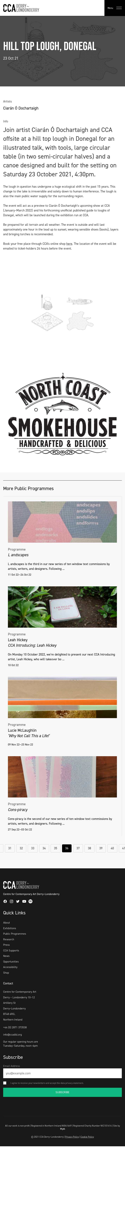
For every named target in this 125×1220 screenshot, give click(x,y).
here (69, 244)
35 (55, 848)
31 (9, 848)
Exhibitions (9, 928)
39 (100, 848)
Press (6, 945)
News (6, 956)
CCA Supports (11, 950)
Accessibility (10, 967)
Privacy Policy (72, 1136)
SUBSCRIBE (62, 1092)
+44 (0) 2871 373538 (15, 1027)
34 (44, 848)
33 (32, 848)
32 (21, 848)
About (6, 922)
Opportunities (11, 961)
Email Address (11, 1066)
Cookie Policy (87, 1136)
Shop (6, 973)
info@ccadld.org (12, 1034)
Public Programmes (14, 934)
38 (89, 848)
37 (78, 848)
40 (112, 848)
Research (8, 939)
